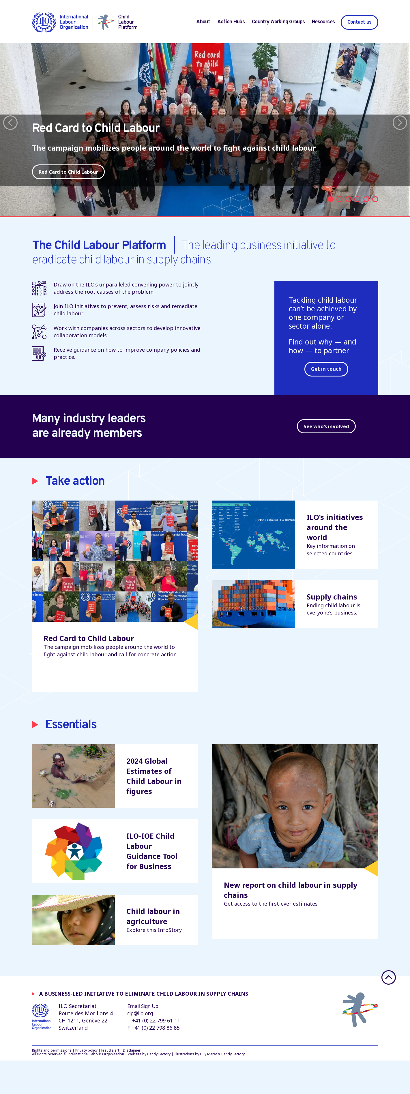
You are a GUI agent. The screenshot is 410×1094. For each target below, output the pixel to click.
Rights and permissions (52, 1083)
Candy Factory (159, 1087)
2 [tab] (339, 213)
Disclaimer (132, 1083)
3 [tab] (348, 213)
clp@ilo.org (141, 1046)
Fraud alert (110, 1083)
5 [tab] (366, 213)
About (203, 22)
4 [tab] (357, 213)
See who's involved (326, 442)
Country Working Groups (278, 22)
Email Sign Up (144, 1039)
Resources (323, 22)
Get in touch (326, 382)
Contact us (359, 22)
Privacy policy (86, 1083)
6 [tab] (375, 213)
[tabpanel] (205, 137)
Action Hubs (231, 22)
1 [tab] (330, 213)
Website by (137, 1087)
